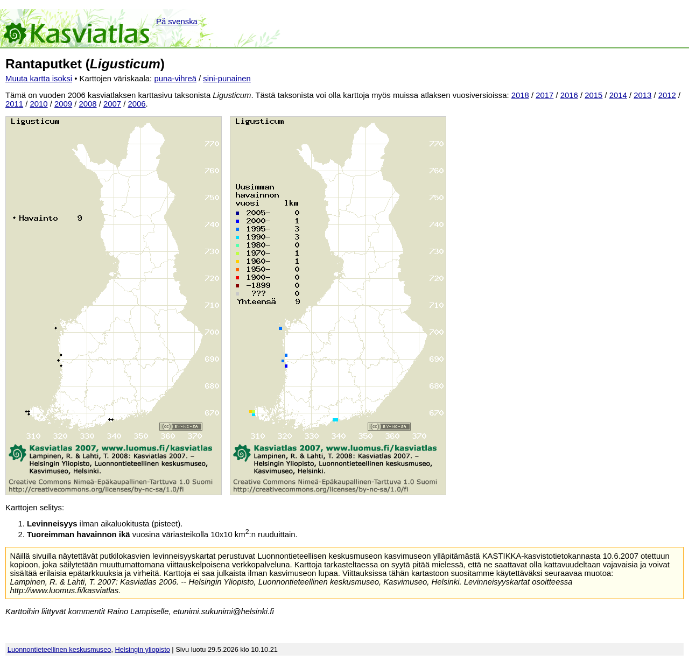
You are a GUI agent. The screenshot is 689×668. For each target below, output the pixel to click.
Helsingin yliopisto (142, 649)
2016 (569, 95)
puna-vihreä (175, 78)
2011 (14, 104)
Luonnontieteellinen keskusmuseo (59, 649)
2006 (137, 104)
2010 (39, 104)
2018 (520, 95)
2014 (618, 95)
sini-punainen (227, 78)
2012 (667, 95)
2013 (642, 95)
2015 (593, 95)
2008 (88, 104)
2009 (63, 104)
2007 (112, 104)
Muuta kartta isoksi (38, 78)
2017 (544, 95)
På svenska (177, 21)
